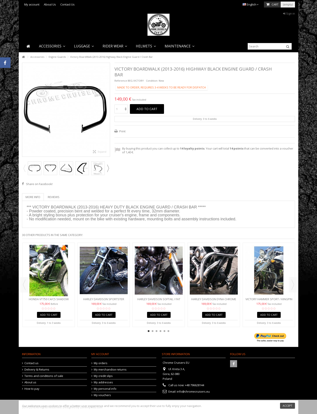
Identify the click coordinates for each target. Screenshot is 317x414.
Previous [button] (24, 168)
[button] (52, 46)
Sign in (289, 13)
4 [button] (160, 331)
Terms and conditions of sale (43, 376)
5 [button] (164, 331)
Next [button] (108, 168)
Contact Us (67, 4)
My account (31, 4)
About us (30, 382)
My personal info (105, 389)
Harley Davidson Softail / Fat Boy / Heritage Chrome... (158, 301)
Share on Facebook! (39, 184)
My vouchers (102, 395)
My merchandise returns (110, 369)
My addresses (103, 382)
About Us (50, 4)
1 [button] (148, 331)
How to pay (31, 389)
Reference (120, 80)
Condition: (152, 80)
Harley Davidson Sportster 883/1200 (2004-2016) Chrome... (104, 301)
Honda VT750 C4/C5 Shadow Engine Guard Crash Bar (49, 301)
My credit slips (103, 376)
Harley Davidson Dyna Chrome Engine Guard (213, 301)
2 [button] (152, 331)
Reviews (53, 197)
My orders (100, 363)
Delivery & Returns (36, 369)
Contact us (31, 363)
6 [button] (168, 331)
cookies (53, 406)
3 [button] (156, 331)
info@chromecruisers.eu (193, 391)
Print (122, 131)
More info (33, 197)
